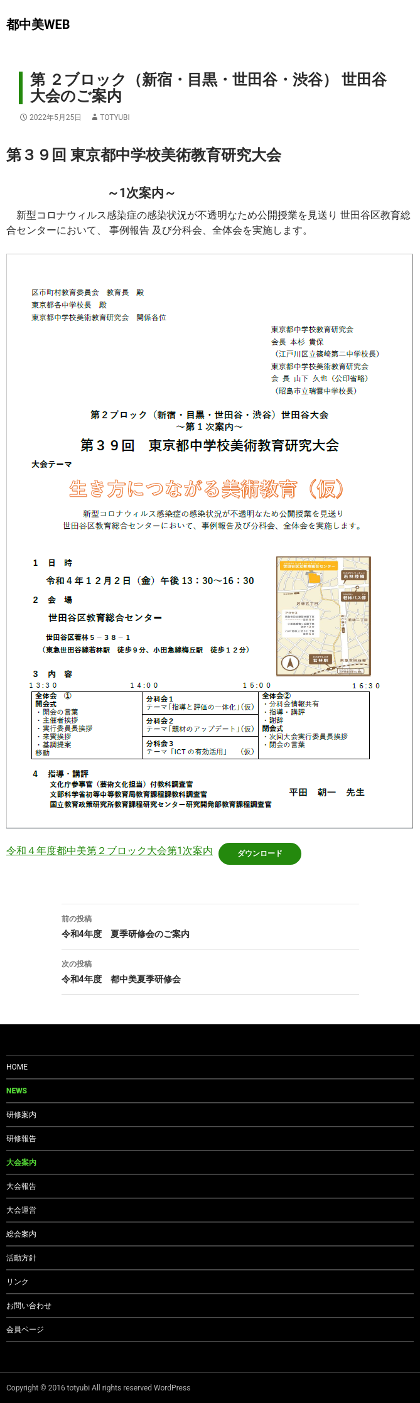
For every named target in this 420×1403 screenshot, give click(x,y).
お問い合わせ (28, 1305)
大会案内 (21, 1162)
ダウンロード (260, 853)
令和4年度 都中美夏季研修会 (210, 970)
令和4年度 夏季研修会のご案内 (210, 925)
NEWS (16, 1090)
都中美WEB (38, 24)
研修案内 (21, 1114)
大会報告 (21, 1186)
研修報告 (21, 1138)
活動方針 (21, 1258)
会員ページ (25, 1329)
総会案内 (21, 1234)
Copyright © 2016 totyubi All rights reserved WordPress (98, 1388)
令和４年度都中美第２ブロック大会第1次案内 (109, 851)
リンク (17, 1281)
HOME (17, 1067)
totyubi (115, 117)
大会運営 (21, 1210)
